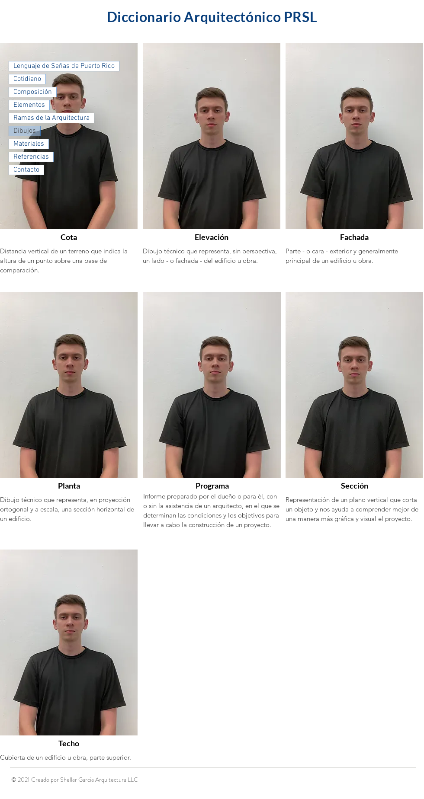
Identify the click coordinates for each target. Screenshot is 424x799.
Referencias (31, 157)
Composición (32, 92)
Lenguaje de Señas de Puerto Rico (64, 66)
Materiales (28, 144)
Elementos (29, 105)
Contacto (26, 170)
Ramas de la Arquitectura (51, 118)
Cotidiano (27, 79)
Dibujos (24, 131)
